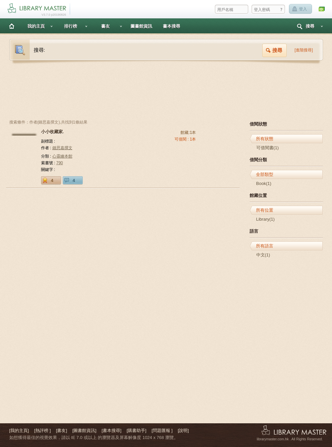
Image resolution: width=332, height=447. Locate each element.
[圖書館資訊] (84, 430)
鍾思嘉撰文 (62, 148)
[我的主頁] (19, 430)
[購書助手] (136, 430)
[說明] (183, 430)
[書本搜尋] (111, 430)
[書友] (61, 430)
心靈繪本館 (62, 156)
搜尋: (39, 50)
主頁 (12, 25)
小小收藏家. (52, 131)
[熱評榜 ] (42, 430)
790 (59, 163)
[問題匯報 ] (162, 430)
